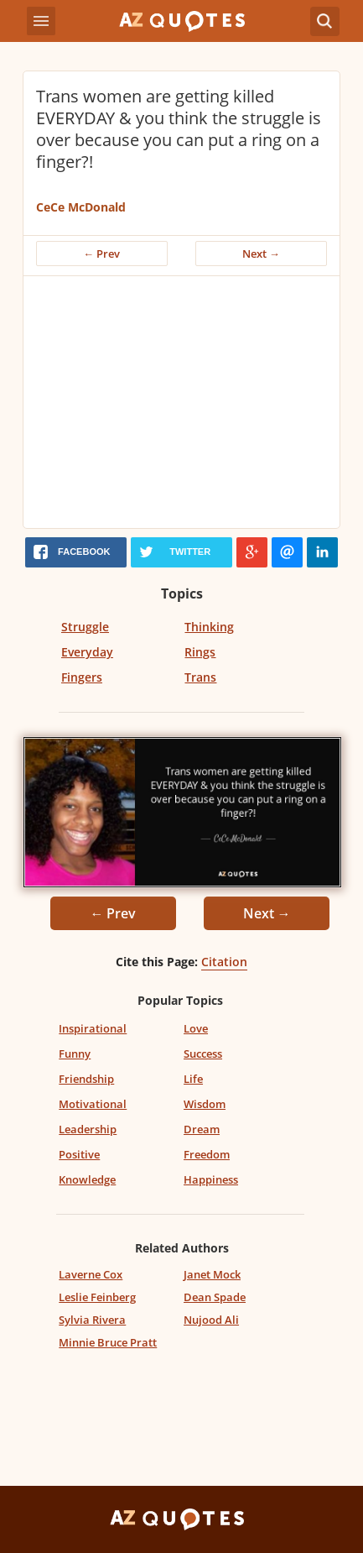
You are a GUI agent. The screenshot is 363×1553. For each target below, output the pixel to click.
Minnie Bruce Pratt (108, 1342)
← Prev (102, 253)
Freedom (207, 1154)
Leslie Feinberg (97, 1297)
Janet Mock (212, 1274)
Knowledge (87, 1179)
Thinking (209, 627)
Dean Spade (215, 1297)
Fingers (81, 677)
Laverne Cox (90, 1274)
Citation (224, 962)
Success (203, 1053)
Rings (199, 652)
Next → (261, 253)
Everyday (87, 652)
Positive (79, 1154)
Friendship (86, 1078)
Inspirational (93, 1028)
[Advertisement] (181, 402)
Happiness (211, 1179)
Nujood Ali (211, 1319)
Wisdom (205, 1103)
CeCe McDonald (81, 207)
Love (196, 1028)
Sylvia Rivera (92, 1319)
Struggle (85, 627)
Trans (200, 677)
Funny (75, 1053)
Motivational (93, 1103)
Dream (202, 1129)
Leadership (88, 1129)
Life (193, 1078)
